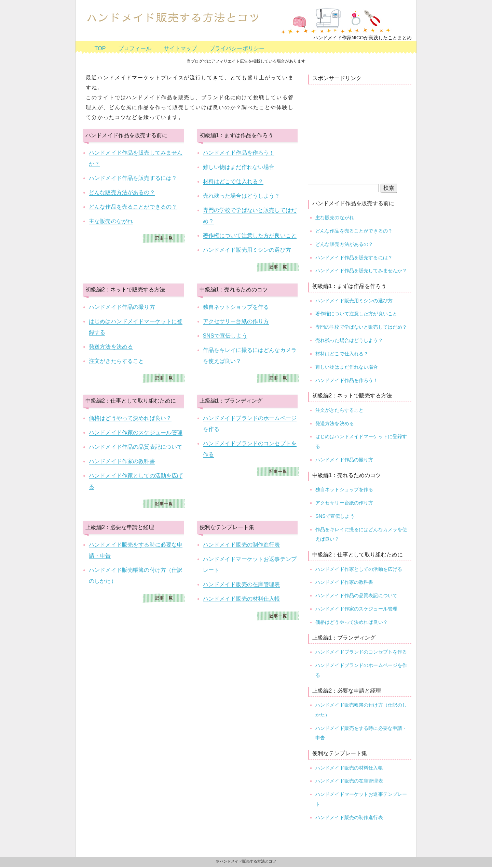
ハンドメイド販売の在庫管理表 (241, 584)
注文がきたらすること (116, 361)
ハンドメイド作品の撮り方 (122, 307)
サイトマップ (180, 48)
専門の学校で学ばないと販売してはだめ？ (361, 327)
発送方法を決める (111, 347)
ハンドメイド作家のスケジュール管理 (135, 432)
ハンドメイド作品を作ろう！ (239, 153)
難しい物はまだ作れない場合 (239, 167)
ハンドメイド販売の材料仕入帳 (241, 599)
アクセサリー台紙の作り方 (236, 321)
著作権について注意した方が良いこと (250, 235)
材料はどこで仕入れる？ (233, 181)
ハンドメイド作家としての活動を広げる (358, 569)
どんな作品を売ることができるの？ (133, 207)
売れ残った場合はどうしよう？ (241, 196)
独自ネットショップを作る (236, 307)
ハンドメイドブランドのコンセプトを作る (361, 652)
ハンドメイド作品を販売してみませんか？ (361, 270)
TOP (100, 48)
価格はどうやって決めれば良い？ (130, 418)
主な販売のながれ (111, 221)
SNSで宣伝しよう (225, 336)
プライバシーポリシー (236, 48)
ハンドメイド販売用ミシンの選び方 (247, 250)
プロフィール (134, 48)
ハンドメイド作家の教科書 (122, 461)
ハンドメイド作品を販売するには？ (133, 178)
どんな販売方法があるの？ (122, 192)
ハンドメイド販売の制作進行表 (241, 545)
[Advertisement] (364, 132)
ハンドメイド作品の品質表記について (135, 447)
